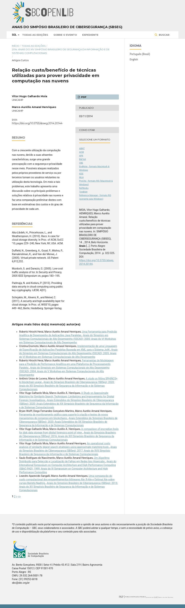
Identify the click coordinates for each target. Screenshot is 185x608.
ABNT (82, 148)
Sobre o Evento (65, 34)
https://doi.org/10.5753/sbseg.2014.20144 (37, 123)
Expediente (90, 34)
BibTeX (82, 159)
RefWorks (84, 188)
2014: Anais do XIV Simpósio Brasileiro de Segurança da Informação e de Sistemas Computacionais (60, 51)
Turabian (83, 192)
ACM (81, 152)
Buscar (163, 34)
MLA (81, 177)
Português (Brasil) (140, 54)
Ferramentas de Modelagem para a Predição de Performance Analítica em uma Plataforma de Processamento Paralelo (66, 364)
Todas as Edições (35, 34)
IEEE (81, 174)
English (134, 59)
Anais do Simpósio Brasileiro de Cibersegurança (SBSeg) (67, 27)
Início (15, 45)
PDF (83, 97)
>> (19, 496)
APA (81, 155)
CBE (81, 163)
